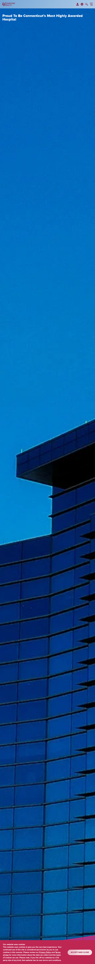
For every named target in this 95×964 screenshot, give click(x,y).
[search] (86, 4)
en (82, 4)
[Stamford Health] (8, 4)
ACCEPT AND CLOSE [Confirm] (80, 952)
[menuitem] (77, 4)
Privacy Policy (45, 952)
